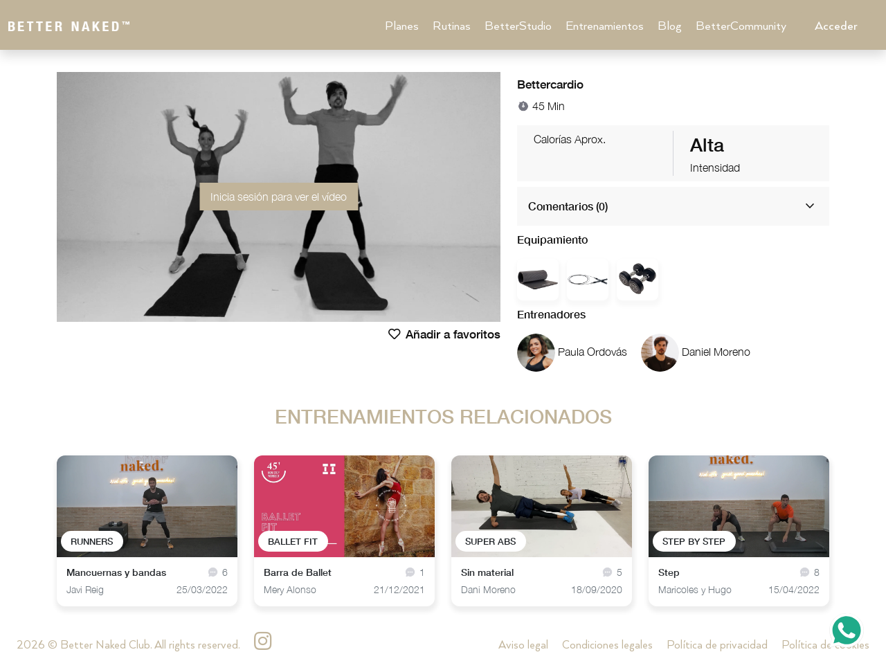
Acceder (836, 26)
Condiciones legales (607, 645)
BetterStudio (518, 26)
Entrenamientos (605, 26)
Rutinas (452, 26)
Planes (402, 26)
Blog (670, 26)
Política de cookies (825, 645)
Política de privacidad (717, 645)
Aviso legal (523, 645)
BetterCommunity (741, 26)
